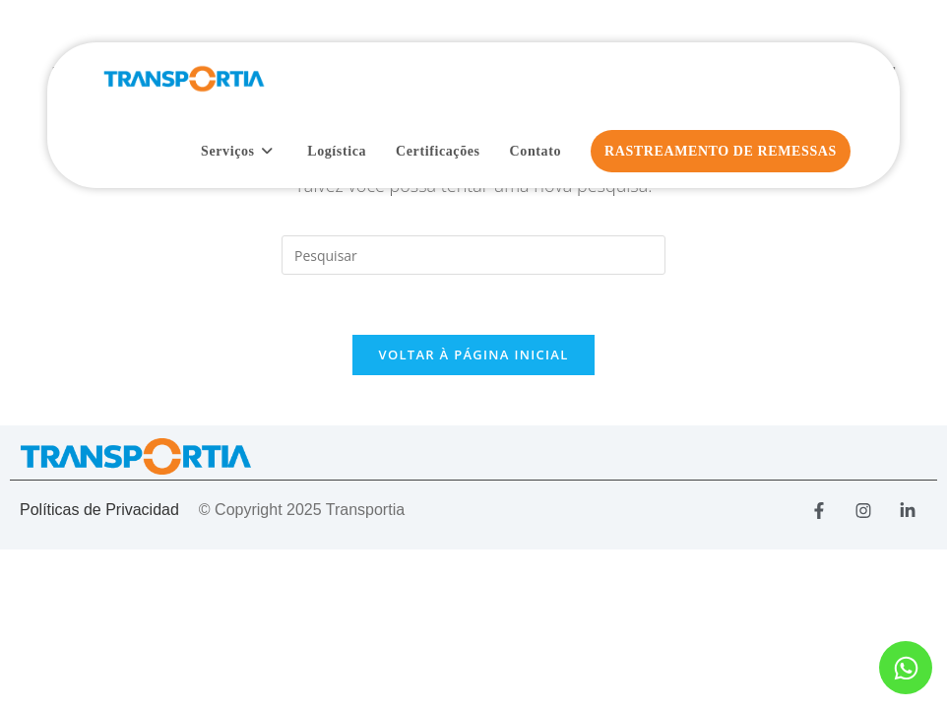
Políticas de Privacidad (99, 509)
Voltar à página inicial (473, 354)
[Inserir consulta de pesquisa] (473, 255)
